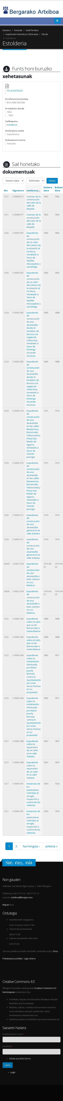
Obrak (44, 34)
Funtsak (18, 30)
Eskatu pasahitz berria (20, 1058)
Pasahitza (8, 1046)
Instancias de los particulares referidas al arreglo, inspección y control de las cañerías (33, 794)
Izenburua (33, 190)
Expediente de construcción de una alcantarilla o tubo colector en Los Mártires (33, 574)
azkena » (51, 846)
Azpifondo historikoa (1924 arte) (22, 34)
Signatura (18, 190)
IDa (6, 190)
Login (12, 1072)
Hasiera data (48, 189)
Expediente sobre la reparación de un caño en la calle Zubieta (32, 749)
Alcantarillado (15, 90)
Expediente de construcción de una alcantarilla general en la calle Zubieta (33, 524)
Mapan (6, 904)
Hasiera (7, 30)
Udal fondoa (32, 30)
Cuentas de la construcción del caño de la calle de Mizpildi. (34, 202)
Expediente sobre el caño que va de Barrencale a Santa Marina (33, 624)
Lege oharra (29, 958)
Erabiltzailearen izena (13, 1034)
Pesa (55, 951)
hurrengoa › (31, 846)
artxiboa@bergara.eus (22, 897)
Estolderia (11, 38)
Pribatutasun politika (12, 958)
